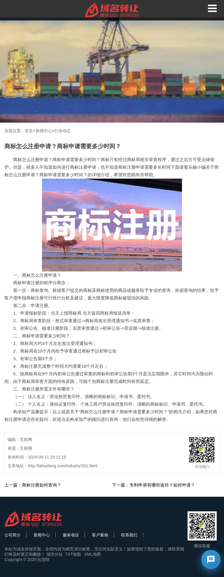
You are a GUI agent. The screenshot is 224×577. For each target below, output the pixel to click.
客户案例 (100, 535)
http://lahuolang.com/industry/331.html (62, 465)
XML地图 (92, 554)
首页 (29, 130)
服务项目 (71, 535)
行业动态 (62, 130)
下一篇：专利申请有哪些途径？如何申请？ (153, 484)
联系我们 (129, 535)
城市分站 (54, 554)
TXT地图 (73, 554)
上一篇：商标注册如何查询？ (32, 484)
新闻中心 (44, 130)
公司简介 (12, 535)
